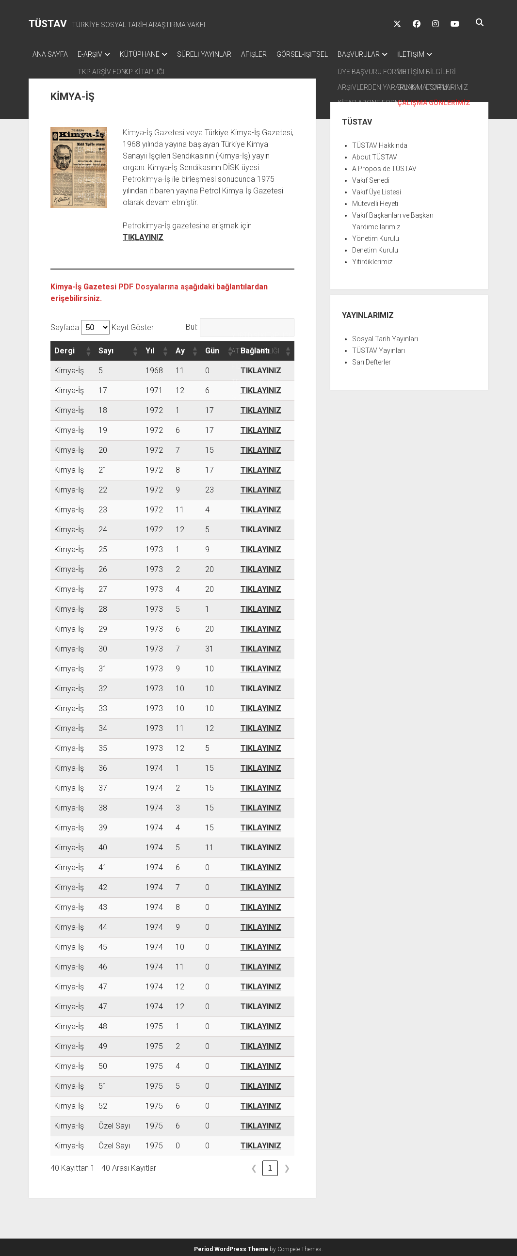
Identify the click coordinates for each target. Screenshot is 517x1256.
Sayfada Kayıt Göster (102, 324)
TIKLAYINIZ (143, 234)
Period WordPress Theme (231, 1246)
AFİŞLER (273, 54)
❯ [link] (287, 1165)
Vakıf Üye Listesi (376, 189)
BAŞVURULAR (388, 54)
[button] (88, 348)
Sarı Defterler (371, 359)
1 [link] (270, 1165)
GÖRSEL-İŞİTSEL (326, 54)
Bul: (191, 324)
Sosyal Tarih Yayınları (385, 336)
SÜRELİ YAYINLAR (219, 54)
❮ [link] (254, 1165)
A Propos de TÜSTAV (384, 166)
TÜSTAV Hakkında (379, 142)
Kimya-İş (69, 367)
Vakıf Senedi (370, 177)
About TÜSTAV (374, 154)
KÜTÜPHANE (149, 54)
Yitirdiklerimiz (372, 259)
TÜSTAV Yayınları (378, 347)
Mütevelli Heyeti (375, 201)
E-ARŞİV (94, 54)
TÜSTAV (48, 24)
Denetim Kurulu (375, 247)
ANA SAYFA (50, 54)
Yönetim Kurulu (375, 235)
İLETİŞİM (444, 54)
